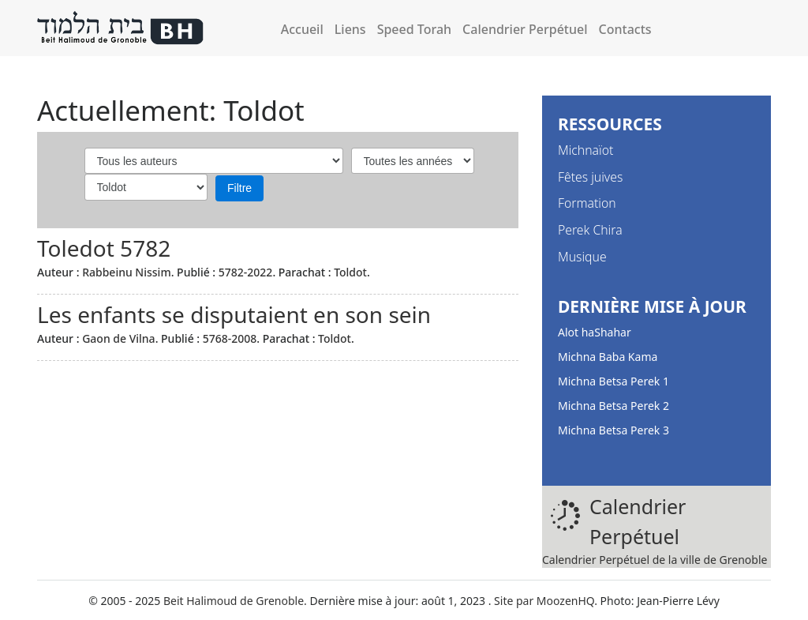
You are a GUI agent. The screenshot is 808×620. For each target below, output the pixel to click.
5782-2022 (246, 272)
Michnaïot (585, 150)
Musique (582, 256)
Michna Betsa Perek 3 (613, 430)
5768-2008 (230, 338)
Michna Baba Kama (607, 356)
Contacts (625, 29)
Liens (350, 29)
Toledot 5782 (103, 248)
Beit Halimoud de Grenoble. (235, 600)
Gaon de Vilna (118, 338)
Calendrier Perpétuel (524, 29)
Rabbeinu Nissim (126, 272)
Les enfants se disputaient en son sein (234, 314)
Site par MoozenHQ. (545, 600)
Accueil (302, 29)
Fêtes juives (590, 177)
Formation (587, 203)
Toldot (350, 272)
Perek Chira (590, 230)
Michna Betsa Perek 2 (613, 405)
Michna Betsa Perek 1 (613, 381)
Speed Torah (414, 29)
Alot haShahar (594, 332)
